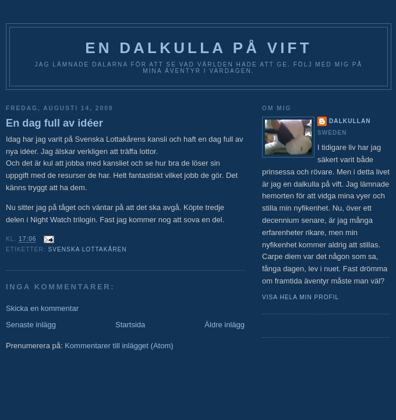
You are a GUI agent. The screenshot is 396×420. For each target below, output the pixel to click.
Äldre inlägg (224, 324)
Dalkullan (350, 121)
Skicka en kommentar (42, 308)
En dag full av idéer (54, 123)
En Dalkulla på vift (198, 48)
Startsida (130, 324)
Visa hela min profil (300, 297)
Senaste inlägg (31, 324)
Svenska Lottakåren (87, 249)
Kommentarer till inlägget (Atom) (119, 345)
